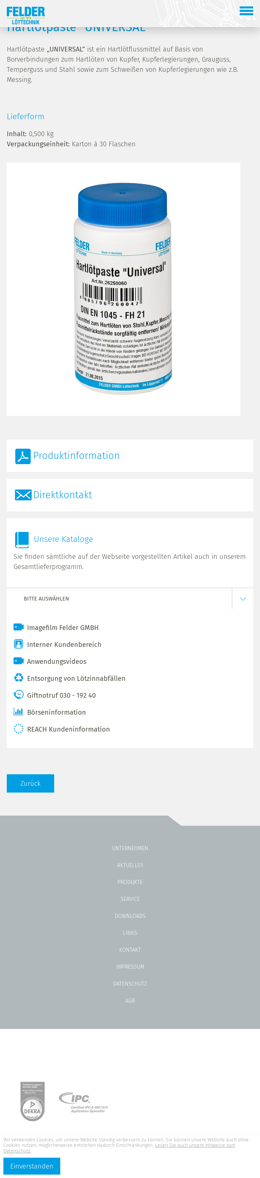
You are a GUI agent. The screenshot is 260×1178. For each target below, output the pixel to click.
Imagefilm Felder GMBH (56, 627)
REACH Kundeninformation (62, 728)
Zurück (30, 783)
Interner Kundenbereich (58, 644)
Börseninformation (50, 712)
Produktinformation (76, 456)
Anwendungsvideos (50, 661)
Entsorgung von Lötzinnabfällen (70, 678)
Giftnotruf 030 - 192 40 (55, 695)
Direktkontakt (62, 495)
